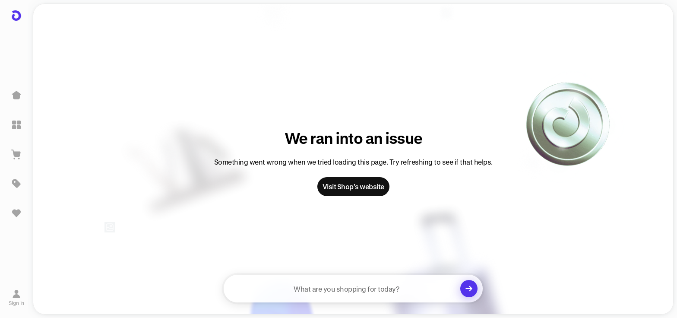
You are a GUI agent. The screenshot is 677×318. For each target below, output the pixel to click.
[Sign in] (16, 297)
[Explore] (16, 124)
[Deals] (16, 183)
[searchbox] (353, 288)
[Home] (16, 95)
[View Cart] (16, 154)
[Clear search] (469, 288)
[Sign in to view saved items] (16, 213)
